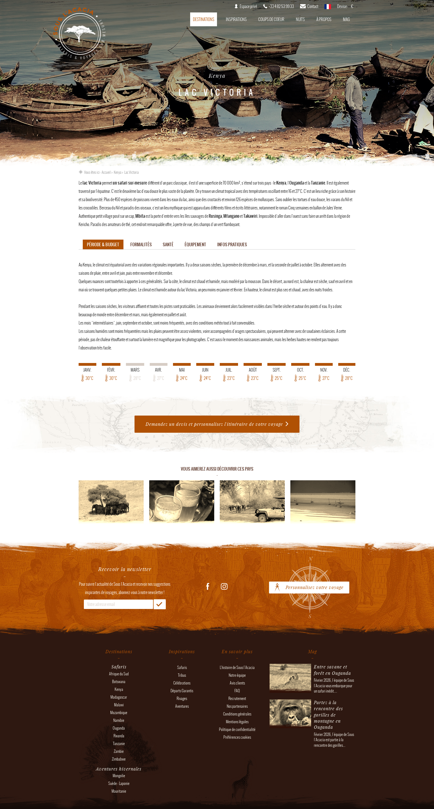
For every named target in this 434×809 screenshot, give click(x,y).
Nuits (300, 19)
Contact (312, 6)
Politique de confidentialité (237, 729)
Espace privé (248, 6)
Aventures (182, 706)
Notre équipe (237, 675)
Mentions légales (237, 721)
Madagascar (118, 697)
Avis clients (237, 683)
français (327, 8)
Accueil (106, 172)
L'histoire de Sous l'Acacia (237, 667)
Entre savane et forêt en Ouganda (332, 670)
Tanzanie (119, 743)
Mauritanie (119, 791)
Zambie (119, 751)
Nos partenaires (237, 706)
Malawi (119, 704)
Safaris (182, 667)
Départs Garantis (181, 690)
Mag (346, 19)
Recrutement (237, 698)
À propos (323, 19)
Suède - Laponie (119, 783)
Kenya (117, 172)
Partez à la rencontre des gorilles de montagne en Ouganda (328, 714)
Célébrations (181, 683)
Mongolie (119, 775)
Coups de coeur (271, 19)
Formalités (141, 244)
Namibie (118, 720)
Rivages (182, 698)
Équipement (195, 244)
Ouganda (119, 728)
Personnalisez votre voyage (314, 587)
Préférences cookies (237, 737)
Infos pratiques (232, 244)
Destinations (203, 19)
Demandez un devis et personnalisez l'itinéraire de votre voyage (214, 424)
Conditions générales (237, 714)
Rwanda (118, 735)
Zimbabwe (119, 759)
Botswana (118, 681)
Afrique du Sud (119, 673)
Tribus (182, 675)
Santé (168, 244)
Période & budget (103, 244)
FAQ (237, 690)
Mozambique (118, 712)
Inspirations (236, 19)
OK (160, 604)
